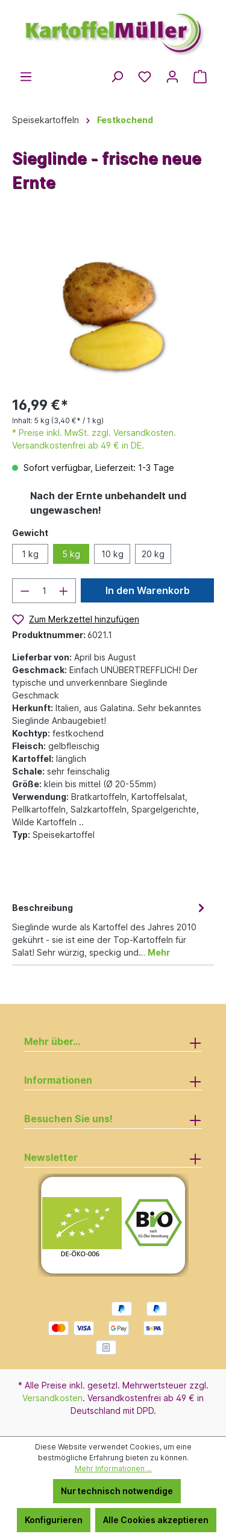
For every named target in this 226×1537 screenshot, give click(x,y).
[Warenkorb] (200, 76)
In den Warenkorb (147, 590)
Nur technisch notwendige (117, 1491)
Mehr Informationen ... (113, 1468)
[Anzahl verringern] (24, 590)
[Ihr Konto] (172, 76)
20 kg (153, 554)
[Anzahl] (44, 590)
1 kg (30, 554)
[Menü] (26, 76)
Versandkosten (52, 1398)
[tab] (110, 929)
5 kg (71, 554)
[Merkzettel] (145, 76)
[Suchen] (117, 76)
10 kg (112, 554)
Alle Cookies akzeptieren (156, 1520)
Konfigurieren (54, 1520)
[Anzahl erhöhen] (64, 590)
